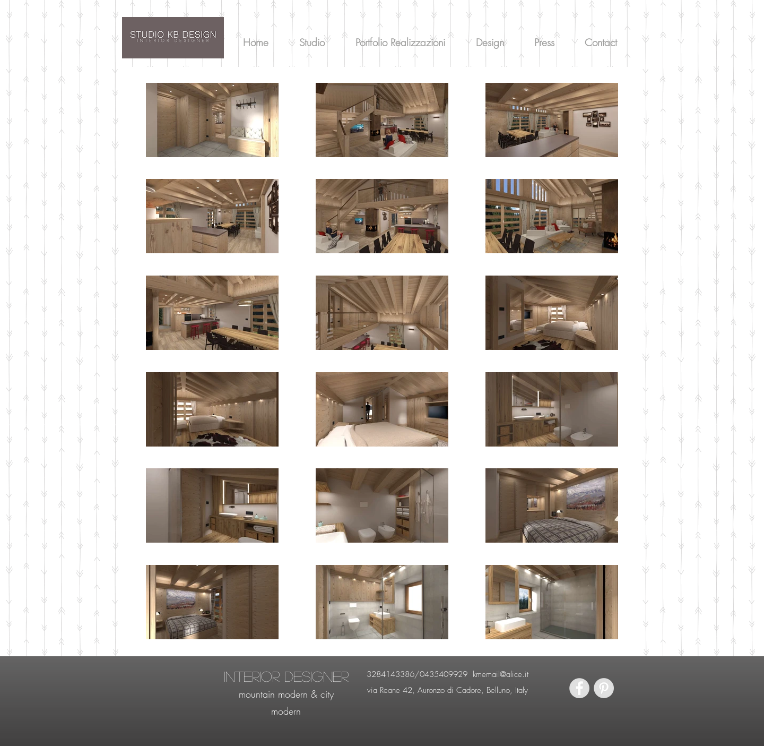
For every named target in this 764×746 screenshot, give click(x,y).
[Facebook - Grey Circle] (579, 688)
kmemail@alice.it (500, 674)
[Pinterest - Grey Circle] (604, 688)
